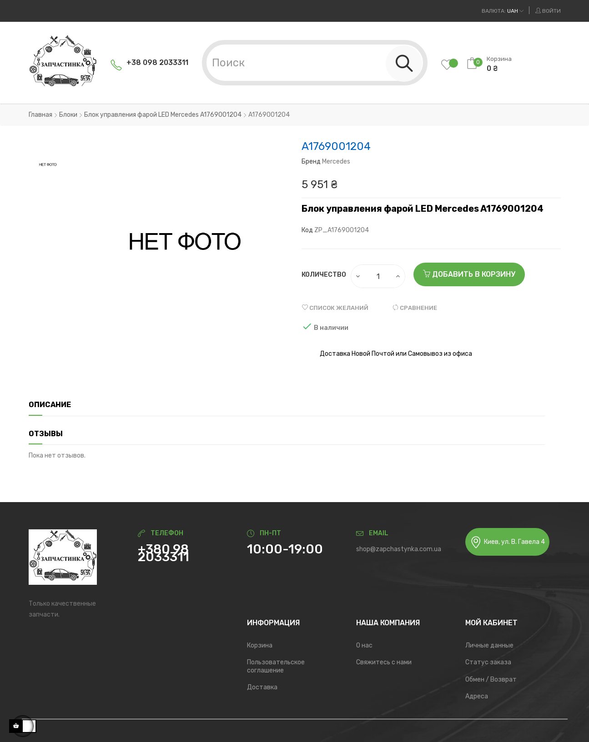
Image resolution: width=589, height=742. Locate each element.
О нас (364, 645)
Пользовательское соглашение (276, 666)
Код (307, 230)
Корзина (259, 645)
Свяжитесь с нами (384, 662)
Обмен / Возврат (491, 679)
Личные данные (489, 645)
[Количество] (378, 276)
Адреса (476, 696)
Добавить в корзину (469, 274)
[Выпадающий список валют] (502, 11)
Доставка (262, 687)
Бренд (311, 161)
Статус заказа (488, 662)
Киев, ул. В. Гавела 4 (507, 542)
